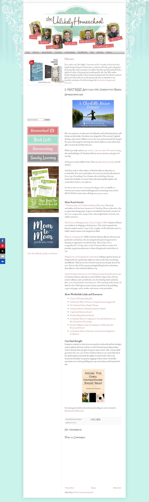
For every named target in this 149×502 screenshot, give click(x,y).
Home (28, 52)
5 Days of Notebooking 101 (81, 298)
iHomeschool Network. (74, 410)
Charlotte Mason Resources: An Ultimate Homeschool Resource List (93, 274)
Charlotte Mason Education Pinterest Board (88, 308)
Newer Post (69, 488)
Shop (92, 52)
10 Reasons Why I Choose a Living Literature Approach (92, 301)
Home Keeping (70, 52)
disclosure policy (107, 161)
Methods (73, 423)
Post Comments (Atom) (84, 492)
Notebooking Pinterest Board (82, 315)
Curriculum (58, 52)
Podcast (109, 52)
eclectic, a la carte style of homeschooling (104, 150)
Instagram (109, 80)
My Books (100, 52)
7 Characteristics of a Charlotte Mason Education (85, 205)
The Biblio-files (82, 52)
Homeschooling (47, 52)
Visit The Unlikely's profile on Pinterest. (42, 253)
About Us (36, 52)
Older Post (117, 488)
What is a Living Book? (74, 236)
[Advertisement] (40, 102)
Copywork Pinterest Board (81, 311)
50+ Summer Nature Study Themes (84, 305)
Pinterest (68, 83)
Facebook (100, 80)
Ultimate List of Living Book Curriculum (81, 256)
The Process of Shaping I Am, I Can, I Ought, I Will (86, 222)
